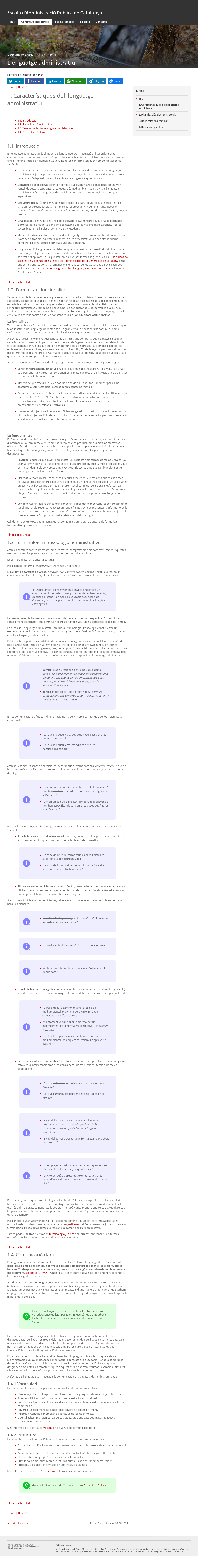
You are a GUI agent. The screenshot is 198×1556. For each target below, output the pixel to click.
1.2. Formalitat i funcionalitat (35, 124)
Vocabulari (49, 1427)
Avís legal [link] (59, 1549)
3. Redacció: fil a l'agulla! (153, 121)
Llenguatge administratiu (20, 54)
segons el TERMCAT (37, 1273)
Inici (12, 22)
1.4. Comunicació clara (31, 132)
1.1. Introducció (27, 120)
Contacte (101, 22)
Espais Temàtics (64, 22)
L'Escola (85, 22)
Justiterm (73, 1224)
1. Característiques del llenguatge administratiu (159, 106)
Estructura (48, 1471)
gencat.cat (52, 5)
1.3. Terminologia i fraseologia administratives (45, 128)
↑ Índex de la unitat (18, 282)
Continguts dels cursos (35, 22)
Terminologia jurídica (61, 1234)
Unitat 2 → (24, 87)
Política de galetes (63, 1545)
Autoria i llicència (17, 1523)
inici (141, 98)
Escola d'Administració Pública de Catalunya (54, 13)
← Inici (11, 87)
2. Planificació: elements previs (157, 114)
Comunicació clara (94, 1485)
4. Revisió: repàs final (151, 127)
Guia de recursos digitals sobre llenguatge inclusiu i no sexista (72, 268)
